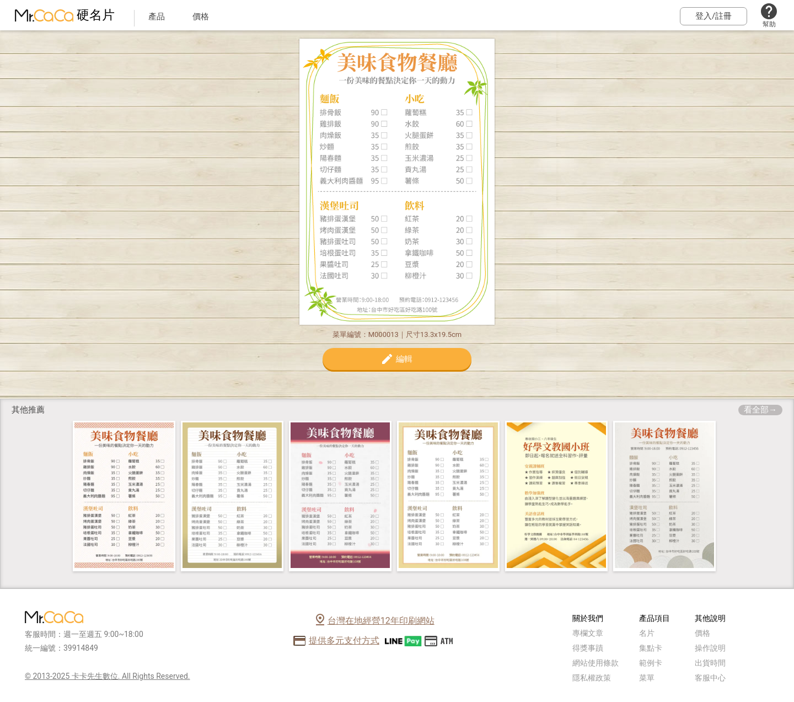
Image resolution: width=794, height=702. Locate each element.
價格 (702, 633)
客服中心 (710, 677)
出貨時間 (710, 662)
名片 (646, 633)
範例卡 (650, 662)
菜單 (646, 677)
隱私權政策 (591, 677)
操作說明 (710, 648)
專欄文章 (587, 633)
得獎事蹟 (587, 648)
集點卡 (650, 648)
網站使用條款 (595, 662)
